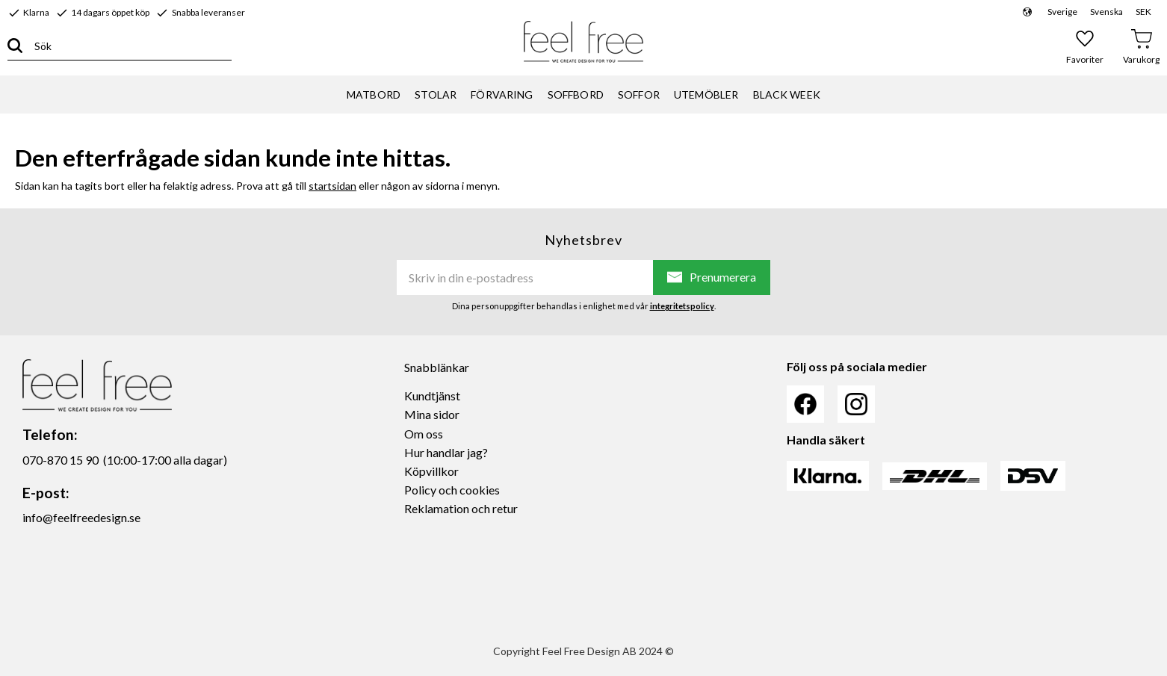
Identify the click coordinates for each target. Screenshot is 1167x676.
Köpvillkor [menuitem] (431, 471)
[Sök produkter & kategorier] (127, 46)
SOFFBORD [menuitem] (576, 94)
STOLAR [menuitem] (435, 94)
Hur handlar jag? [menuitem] (446, 452)
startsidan (332, 185)
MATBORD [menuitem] (373, 94)
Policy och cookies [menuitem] (452, 490)
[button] (1085, 46)
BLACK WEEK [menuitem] (786, 94)
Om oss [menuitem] (423, 434)
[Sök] (14, 46)
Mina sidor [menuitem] (431, 414)
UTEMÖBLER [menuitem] (706, 94)
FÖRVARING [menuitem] (502, 94)
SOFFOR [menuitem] (639, 94)
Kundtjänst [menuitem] (432, 395)
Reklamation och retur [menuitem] (461, 508)
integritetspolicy (682, 306)
